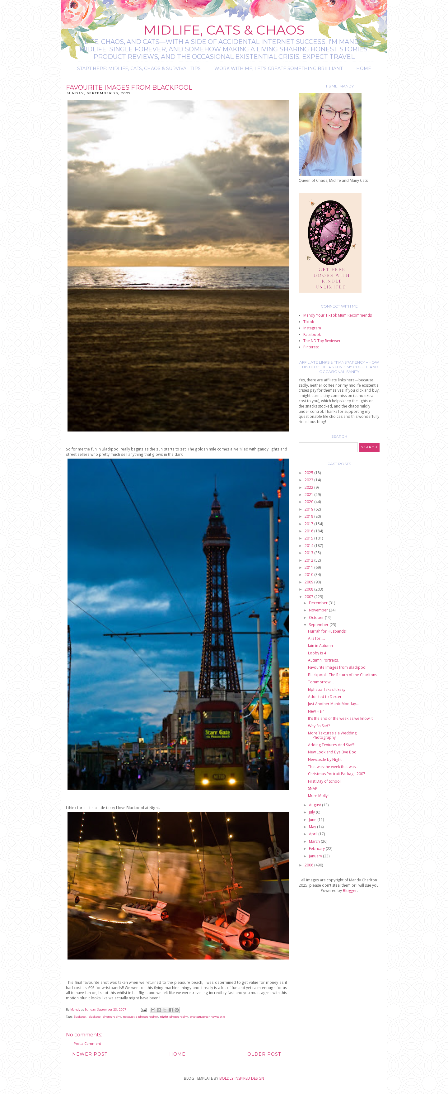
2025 (309, 472)
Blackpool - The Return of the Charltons (342, 674)
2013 (309, 552)
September (319, 624)
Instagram (312, 328)
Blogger (350, 890)
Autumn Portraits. (323, 660)
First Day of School (324, 781)
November (319, 610)
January (316, 856)
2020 (309, 501)
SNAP (312, 788)
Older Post (264, 1054)
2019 (309, 509)
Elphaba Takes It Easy (326, 689)
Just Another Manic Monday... (333, 703)
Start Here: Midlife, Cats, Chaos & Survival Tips (139, 68)
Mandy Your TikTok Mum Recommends (337, 315)
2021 (309, 494)
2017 (309, 523)
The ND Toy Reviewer (322, 340)
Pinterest (311, 347)
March (315, 841)
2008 (309, 589)
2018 (309, 516)
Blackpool (79, 1017)
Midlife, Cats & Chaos (224, 30)
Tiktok (308, 321)
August (315, 805)
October (317, 617)
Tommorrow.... (321, 682)
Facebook (312, 334)
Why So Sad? (319, 726)
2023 (309, 480)
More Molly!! (318, 795)
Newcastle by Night (325, 759)
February (317, 848)
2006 (309, 865)
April (313, 834)
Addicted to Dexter (325, 696)
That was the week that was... (333, 766)
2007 (309, 596)
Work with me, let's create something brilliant (278, 68)
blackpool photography (104, 1017)
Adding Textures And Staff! (331, 744)
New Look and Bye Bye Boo (332, 752)
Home (363, 68)
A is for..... (316, 638)
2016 (309, 531)
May (313, 826)
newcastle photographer (140, 1017)
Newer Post (89, 1054)
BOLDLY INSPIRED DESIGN (241, 1078)
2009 (309, 582)
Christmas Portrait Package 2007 (336, 773)
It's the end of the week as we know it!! (341, 718)
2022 (309, 487)
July (312, 812)
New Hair (316, 711)
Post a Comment (87, 1043)
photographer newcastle (207, 1017)
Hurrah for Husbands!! (328, 631)
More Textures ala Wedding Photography (332, 735)
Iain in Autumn (320, 645)
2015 (309, 538)
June (313, 819)
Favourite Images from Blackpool (337, 667)
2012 (309, 560)
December (319, 603)
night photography (174, 1017)
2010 (309, 574)
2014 (309, 545)
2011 (309, 567)
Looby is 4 (317, 653)
